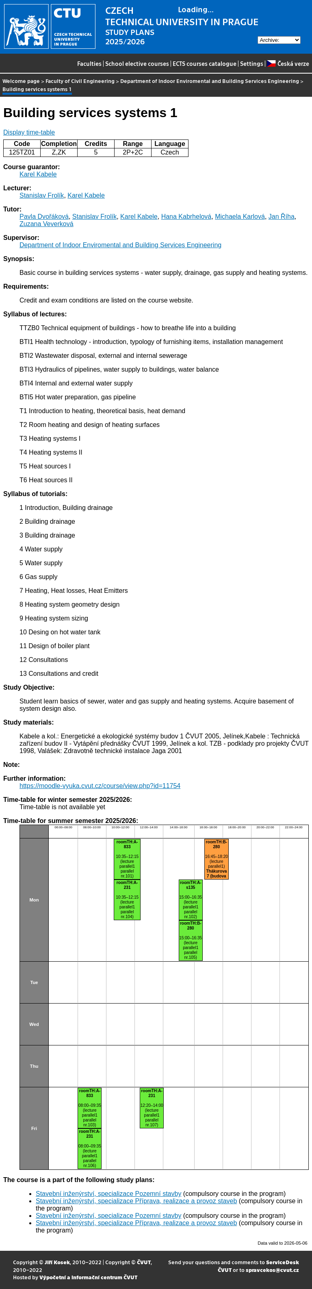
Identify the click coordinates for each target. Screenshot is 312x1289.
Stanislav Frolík (42, 195)
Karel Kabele (38, 174)
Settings (251, 63)
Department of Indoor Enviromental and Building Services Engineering (209, 81)
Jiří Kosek (57, 1262)
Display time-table (29, 132)
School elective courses (137, 63)
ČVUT (144, 1262)
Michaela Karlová (240, 216)
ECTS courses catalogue (204, 63)
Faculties (89, 63)
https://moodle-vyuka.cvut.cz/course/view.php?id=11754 (100, 785)
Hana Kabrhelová (186, 216)
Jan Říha (282, 216)
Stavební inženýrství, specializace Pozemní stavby (108, 1193)
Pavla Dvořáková (44, 216)
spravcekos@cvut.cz (272, 1270)
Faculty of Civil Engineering (80, 81)
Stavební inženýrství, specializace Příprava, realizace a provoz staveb (136, 1201)
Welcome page (21, 81)
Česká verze (288, 63)
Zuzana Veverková (47, 223)
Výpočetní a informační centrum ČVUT (88, 1277)
